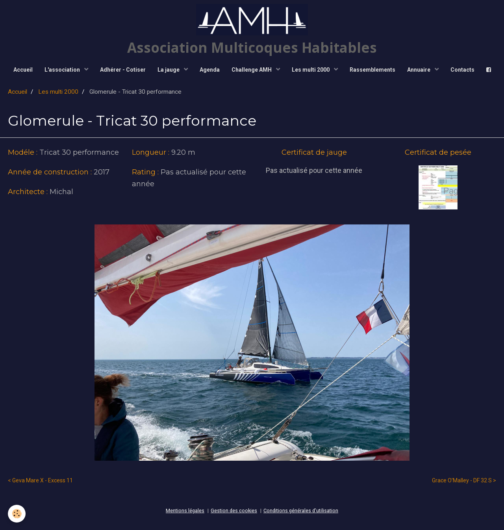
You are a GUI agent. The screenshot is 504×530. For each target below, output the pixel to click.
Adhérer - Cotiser (123, 70)
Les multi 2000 (311, 70)
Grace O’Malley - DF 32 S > (464, 480)
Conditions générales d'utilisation (300, 510)
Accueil (23, 70)
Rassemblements (372, 70)
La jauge (169, 70)
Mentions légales (185, 510)
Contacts (462, 70)
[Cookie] (17, 514)
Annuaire (419, 70)
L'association (62, 70)
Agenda (210, 70)
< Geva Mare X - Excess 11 (40, 480)
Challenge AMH (252, 70)
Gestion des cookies (234, 510)
